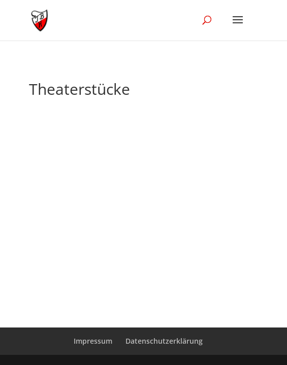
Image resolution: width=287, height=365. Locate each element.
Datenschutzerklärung (164, 341)
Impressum (93, 341)
